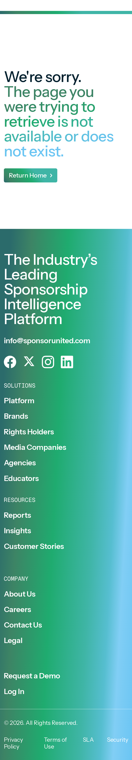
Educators (21, 478)
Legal (13, 640)
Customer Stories (34, 546)
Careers (17, 609)
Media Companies (35, 447)
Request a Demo (32, 675)
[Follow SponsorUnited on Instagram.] (48, 362)
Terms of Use (55, 743)
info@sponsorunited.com (47, 340)
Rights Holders (29, 431)
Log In (14, 691)
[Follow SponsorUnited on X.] (29, 362)
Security (117, 739)
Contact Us (23, 624)
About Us (20, 594)
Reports (17, 515)
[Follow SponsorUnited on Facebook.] (10, 362)
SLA (88, 739)
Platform (19, 400)
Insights (17, 530)
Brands (16, 416)
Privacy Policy (13, 743)
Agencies (20, 462)
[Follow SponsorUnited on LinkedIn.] (67, 362)
